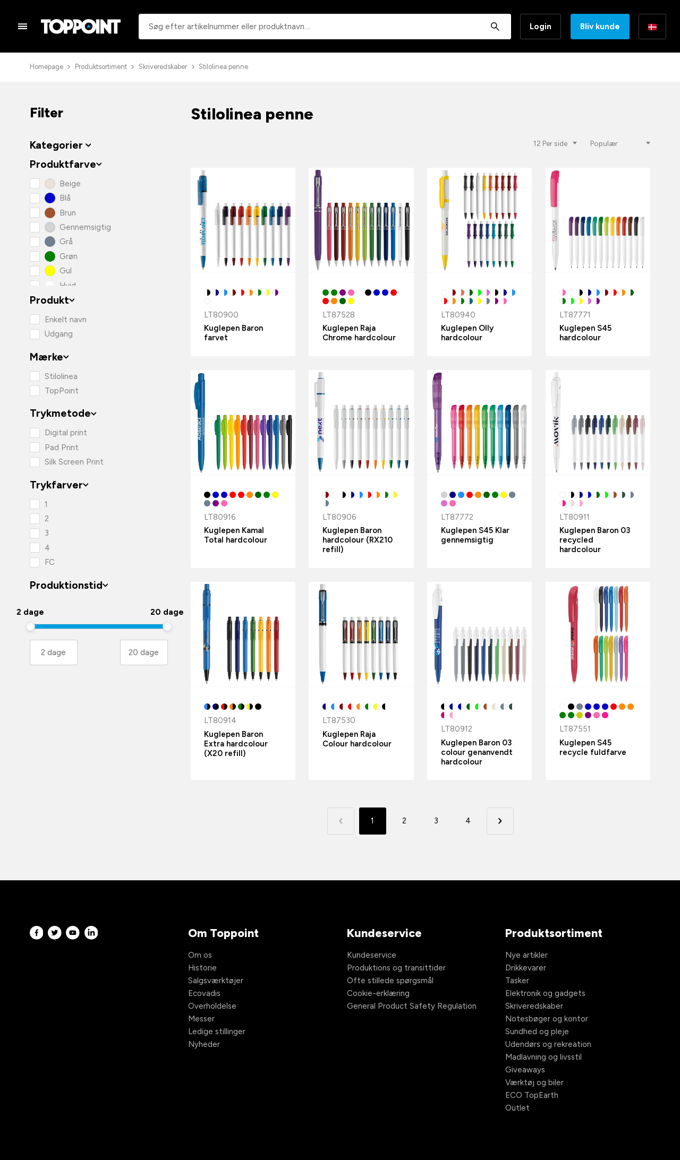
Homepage (46, 67)
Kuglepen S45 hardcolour (585, 332)
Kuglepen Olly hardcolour (467, 332)
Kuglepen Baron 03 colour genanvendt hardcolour (477, 752)
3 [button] (436, 821)
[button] (500, 821)
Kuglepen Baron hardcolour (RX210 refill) (357, 540)
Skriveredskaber (163, 67)
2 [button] (404, 821)
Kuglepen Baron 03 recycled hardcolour (595, 540)
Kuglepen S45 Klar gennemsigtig (475, 535)
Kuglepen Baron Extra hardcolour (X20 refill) (236, 743)
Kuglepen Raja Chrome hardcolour (359, 332)
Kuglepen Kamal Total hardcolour (235, 535)
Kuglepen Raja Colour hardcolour (357, 739)
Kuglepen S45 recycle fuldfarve (592, 747)
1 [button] (372, 821)
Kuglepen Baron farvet (233, 332)
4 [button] (468, 821)
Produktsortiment (101, 67)
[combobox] (325, 26)
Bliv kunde (600, 26)
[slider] (30, 626)
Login (540, 26)
